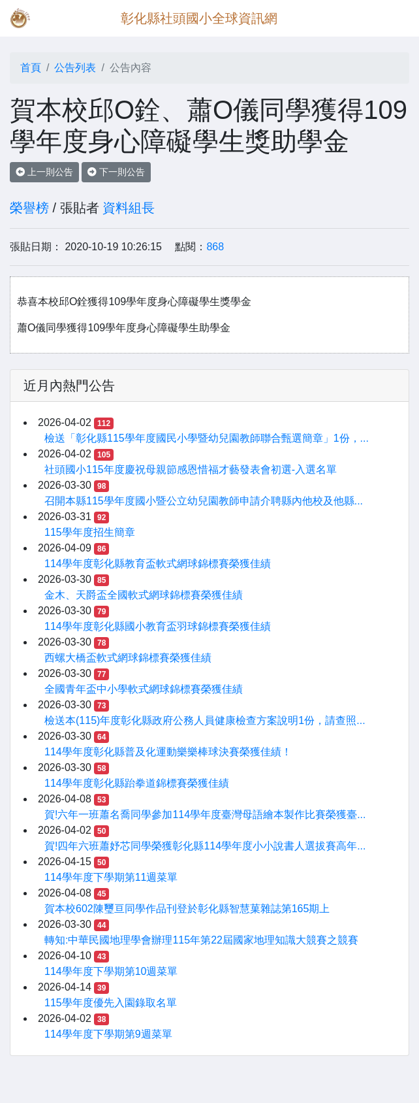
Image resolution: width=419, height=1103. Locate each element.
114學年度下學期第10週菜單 (111, 971)
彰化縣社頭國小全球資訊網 (199, 18)
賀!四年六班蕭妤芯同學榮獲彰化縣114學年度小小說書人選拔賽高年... (204, 845)
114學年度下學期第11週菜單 (111, 877)
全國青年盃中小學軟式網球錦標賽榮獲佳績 (143, 689)
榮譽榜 (29, 208)
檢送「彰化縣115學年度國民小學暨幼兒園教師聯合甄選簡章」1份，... (206, 438)
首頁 (30, 67)
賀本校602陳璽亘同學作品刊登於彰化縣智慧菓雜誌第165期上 (187, 908)
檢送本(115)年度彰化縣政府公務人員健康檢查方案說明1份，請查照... (204, 720)
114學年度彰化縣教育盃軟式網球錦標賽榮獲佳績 (157, 563)
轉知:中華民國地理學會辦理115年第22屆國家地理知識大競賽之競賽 (201, 940)
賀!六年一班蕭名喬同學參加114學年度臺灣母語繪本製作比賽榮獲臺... (204, 814)
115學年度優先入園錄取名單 (110, 1002)
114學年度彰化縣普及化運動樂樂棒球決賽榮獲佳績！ (168, 751)
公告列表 (75, 67)
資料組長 (128, 208)
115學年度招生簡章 (89, 532)
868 (215, 246)
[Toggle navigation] (390, 18)
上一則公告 (44, 172)
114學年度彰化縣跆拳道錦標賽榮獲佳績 (136, 783)
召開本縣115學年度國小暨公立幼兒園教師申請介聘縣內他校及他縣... (203, 500)
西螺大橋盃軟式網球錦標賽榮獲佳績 (127, 657)
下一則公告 (116, 172)
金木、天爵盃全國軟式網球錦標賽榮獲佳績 (143, 595)
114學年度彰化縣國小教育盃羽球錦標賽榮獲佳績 (157, 626)
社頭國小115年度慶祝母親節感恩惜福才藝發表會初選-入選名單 (190, 469)
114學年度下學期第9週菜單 (108, 1034)
